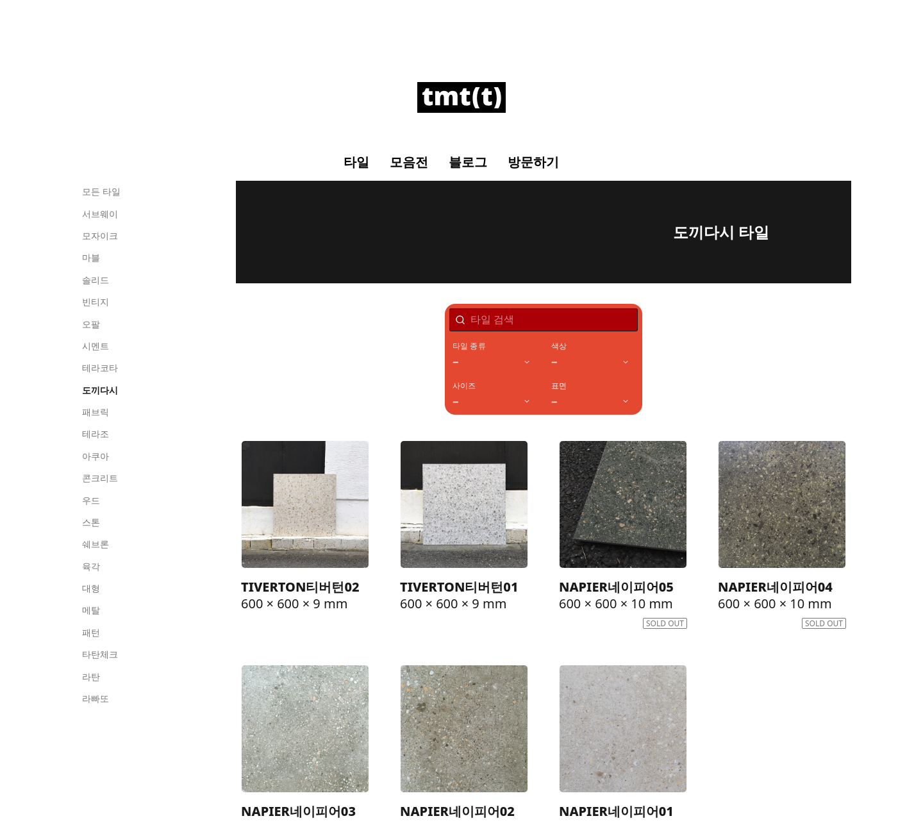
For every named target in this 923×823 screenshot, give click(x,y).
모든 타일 (101, 191)
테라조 (95, 434)
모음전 (409, 162)
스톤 (91, 522)
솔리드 (95, 280)
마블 (91, 257)
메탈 (91, 610)
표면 (559, 386)
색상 (559, 346)
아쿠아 (95, 456)
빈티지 (95, 301)
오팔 (91, 324)
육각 (91, 566)
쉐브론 (95, 544)
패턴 (91, 632)
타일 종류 (469, 346)
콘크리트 (100, 478)
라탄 (91, 676)
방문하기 (533, 162)
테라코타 (100, 368)
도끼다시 (100, 390)
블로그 (468, 162)
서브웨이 (100, 214)
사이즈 (464, 386)
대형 (91, 588)
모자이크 (100, 235)
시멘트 (95, 346)
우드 (91, 500)
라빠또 (95, 698)
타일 (356, 162)
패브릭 (95, 412)
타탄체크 (100, 654)
